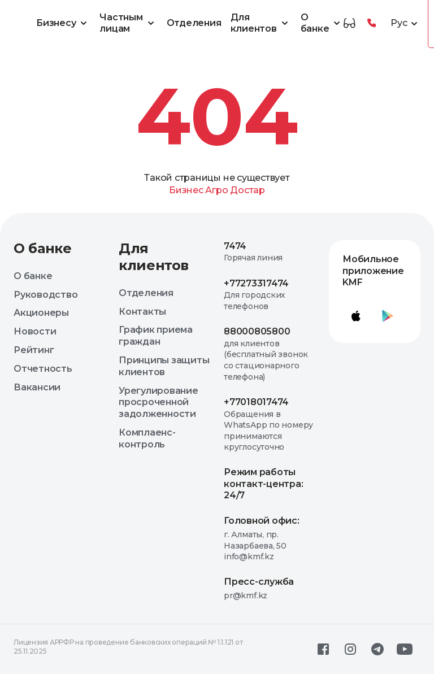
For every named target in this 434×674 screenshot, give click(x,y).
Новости (35, 331)
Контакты (142, 311)
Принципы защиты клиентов (164, 366)
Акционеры (41, 312)
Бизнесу (63, 23)
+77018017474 (256, 402)
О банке (322, 23)
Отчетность (43, 368)
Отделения (194, 23)
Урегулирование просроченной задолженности (158, 402)
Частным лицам (128, 23)
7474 (235, 246)
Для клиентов (261, 23)
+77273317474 (256, 283)
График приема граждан (156, 335)
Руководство (45, 294)
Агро (216, 190)
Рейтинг (34, 350)
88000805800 (257, 331)
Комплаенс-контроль (147, 438)
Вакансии (37, 387)
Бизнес (186, 190)
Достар (247, 190)
